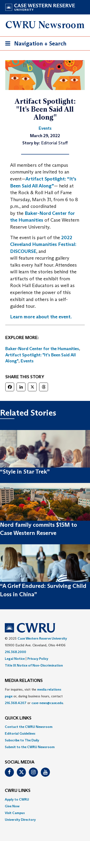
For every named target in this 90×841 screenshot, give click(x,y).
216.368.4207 (15, 703)
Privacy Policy (37, 658)
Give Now (12, 806)
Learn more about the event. (41, 317)
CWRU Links (17, 790)
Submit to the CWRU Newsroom (30, 747)
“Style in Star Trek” (25, 471)
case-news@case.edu (47, 703)
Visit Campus (15, 813)
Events (27, 361)
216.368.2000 (15, 652)
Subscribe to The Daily (22, 740)
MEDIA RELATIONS (24, 680)
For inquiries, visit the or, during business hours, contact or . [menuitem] (34, 696)
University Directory (20, 819)
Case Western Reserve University (42, 638)
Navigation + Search (34, 44)
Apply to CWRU (17, 799)
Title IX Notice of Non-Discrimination (34, 665)
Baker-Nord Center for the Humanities (42, 348)
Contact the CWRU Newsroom (29, 727)
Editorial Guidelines (20, 733)
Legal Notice (15, 658)
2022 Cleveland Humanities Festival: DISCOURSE (43, 244)
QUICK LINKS (18, 718)
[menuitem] (45, 726)
